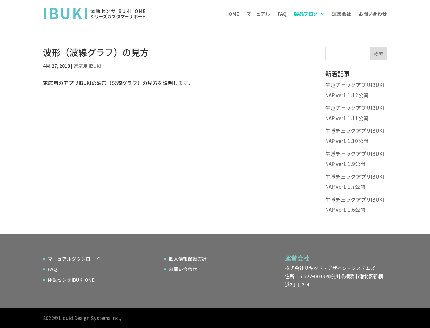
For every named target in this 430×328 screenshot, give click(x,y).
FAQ (282, 14)
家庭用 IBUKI (87, 65)
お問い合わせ (373, 14)
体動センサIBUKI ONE (71, 279)
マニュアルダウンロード (74, 258)
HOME (232, 14)
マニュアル (258, 14)
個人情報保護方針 (188, 258)
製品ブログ (306, 14)
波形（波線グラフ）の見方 (96, 52)
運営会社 (341, 14)
